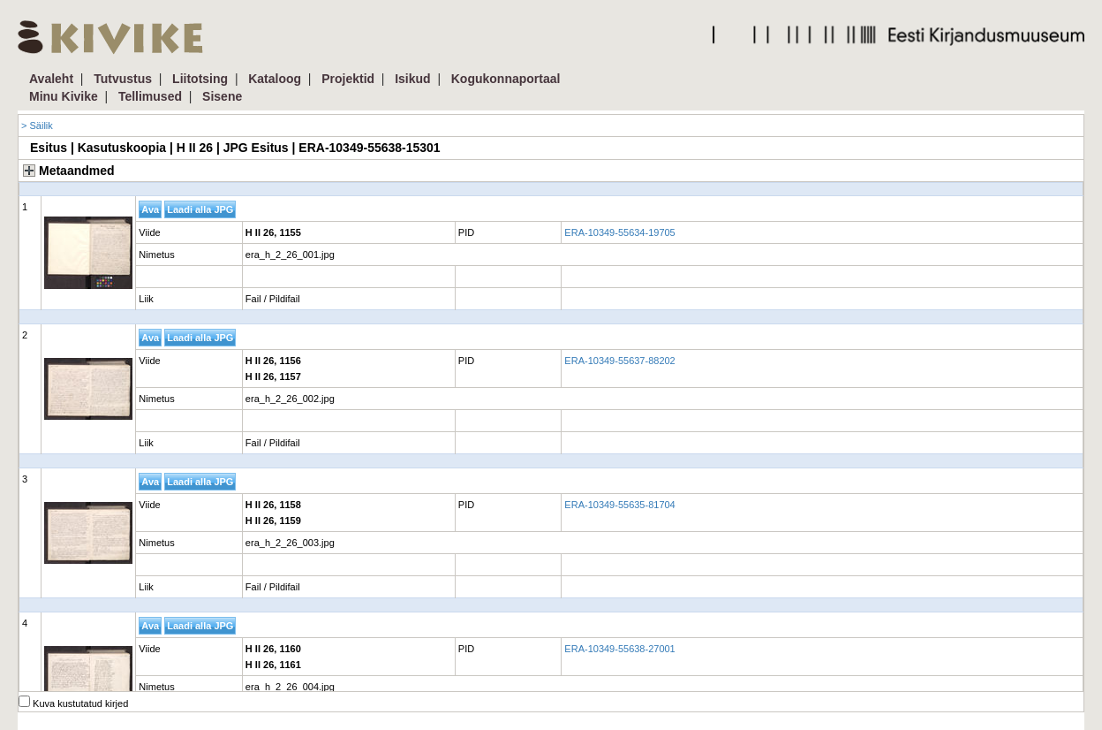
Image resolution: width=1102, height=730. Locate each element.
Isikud (412, 79)
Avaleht (51, 79)
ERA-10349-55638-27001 (619, 648)
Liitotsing (200, 79)
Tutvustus (123, 79)
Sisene (222, 96)
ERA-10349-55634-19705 (619, 232)
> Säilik (37, 125)
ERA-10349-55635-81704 (619, 504)
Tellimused (150, 96)
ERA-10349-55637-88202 (619, 360)
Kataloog (274, 79)
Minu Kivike (63, 96)
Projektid (347, 79)
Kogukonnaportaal (506, 79)
